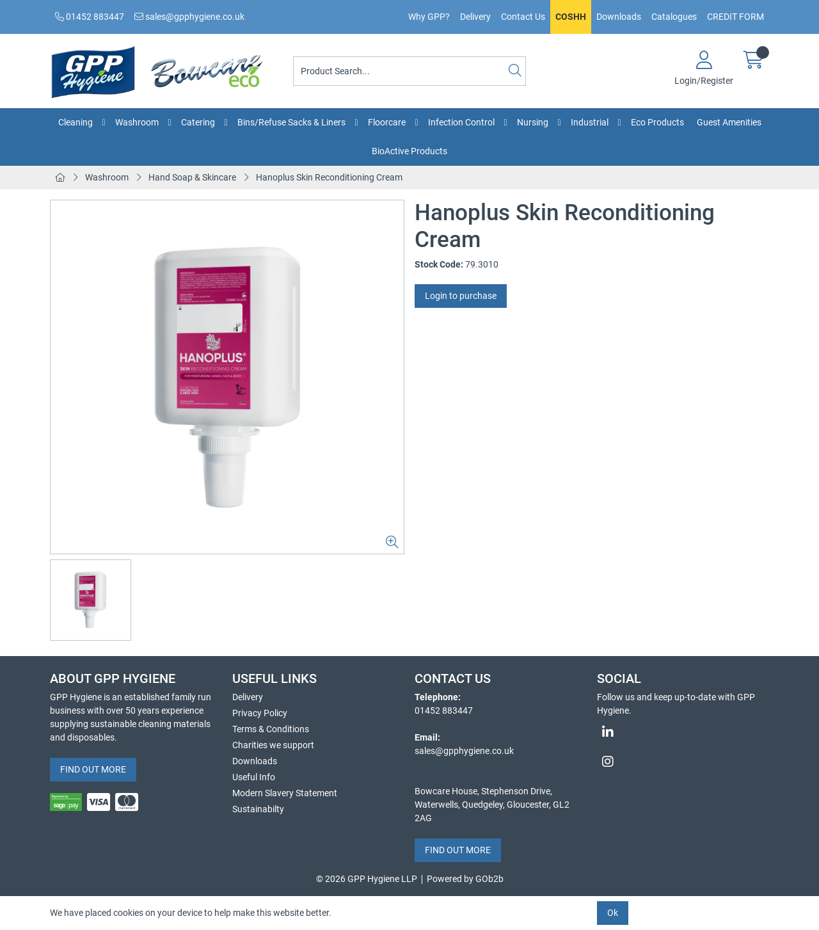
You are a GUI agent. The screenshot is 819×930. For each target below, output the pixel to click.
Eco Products (657, 122)
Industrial (589, 122)
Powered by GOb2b (465, 879)
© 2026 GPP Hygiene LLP (366, 879)
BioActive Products (409, 151)
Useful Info (253, 777)
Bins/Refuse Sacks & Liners (291, 122)
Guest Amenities (729, 122)
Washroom (137, 122)
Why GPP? (429, 17)
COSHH (570, 17)
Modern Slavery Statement (284, 793)
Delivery (475, 17)
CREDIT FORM (735, 17)
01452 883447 (89, 17)
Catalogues (674, 17)
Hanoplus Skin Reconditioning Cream (329, 177)
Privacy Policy (259, 713)
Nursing (532, 122)
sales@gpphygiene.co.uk (189, 17)
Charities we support (273, 745)
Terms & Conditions (270, 729)
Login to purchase (461, 296)
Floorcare (387, 122)
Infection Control (461, 122)
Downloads (618, 17)
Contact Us (523, 17)
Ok (612, 913)
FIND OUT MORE (93, 769)
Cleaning (75, 122)
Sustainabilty (258, 809)
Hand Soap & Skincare (192, 177)
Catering (198, 122)
